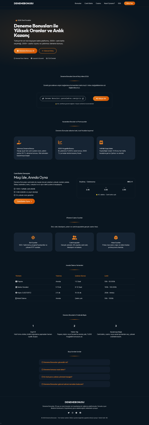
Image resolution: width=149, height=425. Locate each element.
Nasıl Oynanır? (109, 3)
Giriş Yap (129, 3)
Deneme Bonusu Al (25, 51)
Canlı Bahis (89, 3)
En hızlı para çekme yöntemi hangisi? (57, 377)
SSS (119, 3)
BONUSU (23, 3)
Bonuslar (78, 3)
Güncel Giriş (48, 51)
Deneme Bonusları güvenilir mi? (55, 362)
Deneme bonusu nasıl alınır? (53, 370)
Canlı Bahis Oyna (24, 201)
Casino (98, 3)
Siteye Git (101, 99)
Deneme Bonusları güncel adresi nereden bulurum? (62, 384)
